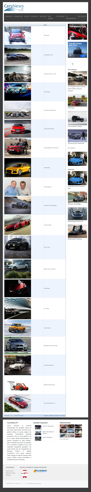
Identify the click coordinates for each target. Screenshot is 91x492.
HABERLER (8, 16)
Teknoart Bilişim (24, 483)
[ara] (77, 64)
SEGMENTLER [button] (18, 16)
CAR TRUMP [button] (50, 17)
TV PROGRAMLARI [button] (71, 17)
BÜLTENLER (82, 16)
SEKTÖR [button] (26, 16)
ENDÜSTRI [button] (43, 16)
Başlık (45, 25)
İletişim (8, 475)
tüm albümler (64, 439)
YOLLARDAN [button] (60, 16)
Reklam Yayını (10, 473)
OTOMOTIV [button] (34, 16)
